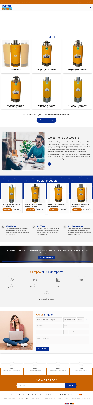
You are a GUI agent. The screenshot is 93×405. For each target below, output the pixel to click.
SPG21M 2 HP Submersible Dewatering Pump (15, 106)
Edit (86, 320)
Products (30, 395)
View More (17, 209)
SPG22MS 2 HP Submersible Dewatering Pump (77, 106)
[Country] (49, 332)
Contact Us (63, 395)
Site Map (73, 395)
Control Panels (76, 398)
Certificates (41, 395)
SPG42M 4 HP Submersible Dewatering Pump (47, 106)
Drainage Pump (15, 70)
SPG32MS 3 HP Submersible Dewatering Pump (11, 205)
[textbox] (80, 319)
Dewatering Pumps (9, 398)
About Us (21, 395)
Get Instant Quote (46, 120)
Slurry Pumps (49, 398)
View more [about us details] (55, 164)
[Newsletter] (40, 385)
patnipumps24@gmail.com (23, 2)
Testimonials (52, 395)
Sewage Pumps (23, 398)
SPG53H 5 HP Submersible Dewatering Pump (33, 205)
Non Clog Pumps (36, 398)
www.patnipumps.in (81, 371)
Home (13, 395)
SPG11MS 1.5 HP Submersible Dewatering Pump (77, 70)
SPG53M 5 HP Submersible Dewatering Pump (80, 205)
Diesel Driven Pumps (62, 398)
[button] (7, 2)
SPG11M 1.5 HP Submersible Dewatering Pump (46, 70)
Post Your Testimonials (46, 257)
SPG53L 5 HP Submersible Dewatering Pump (56, 205)
